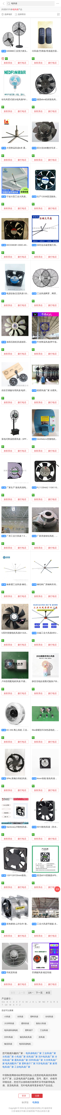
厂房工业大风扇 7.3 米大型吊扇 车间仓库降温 (28, 536)
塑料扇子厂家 (28, 1063)
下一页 (39, 992)
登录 (24, 1096)
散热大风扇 (41, 1023)
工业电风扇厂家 (22, 1067)
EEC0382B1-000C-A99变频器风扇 (22, 245)
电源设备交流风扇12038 (18, 293)
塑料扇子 (29, 1030)
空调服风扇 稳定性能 (41, 972)
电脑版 (35, 1102)
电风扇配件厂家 (13, 1063)
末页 (48, 992)
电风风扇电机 (25, 1044)
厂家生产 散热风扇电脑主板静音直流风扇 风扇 (28, 487)
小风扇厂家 (20, 1056)
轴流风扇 (8, 1044)
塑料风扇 (34, 1016)
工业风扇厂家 (49, 1053)
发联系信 (8, 63)
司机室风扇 (12, 972)
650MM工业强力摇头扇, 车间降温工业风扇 (26, 51)
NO (43, 1002)
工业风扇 (44, 1030)
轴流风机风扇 (26, 1037)
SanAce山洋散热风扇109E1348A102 (24, 827)
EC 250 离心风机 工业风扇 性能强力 (23, 730)
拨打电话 (22, 63)
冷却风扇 (49, 1016)
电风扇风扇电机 (11, 1030)
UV (6, 1005)
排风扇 (42, 1037)
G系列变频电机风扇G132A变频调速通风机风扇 (23, 633)
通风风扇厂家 (21, 1060)
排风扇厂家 (32, 1056)
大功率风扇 (9, 1023)
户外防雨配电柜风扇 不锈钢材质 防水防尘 (21, 681)
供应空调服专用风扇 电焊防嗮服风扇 (18, 390)
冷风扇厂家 (8, 1056)
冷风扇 (20, 1016)
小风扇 (7, 1016)
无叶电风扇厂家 (46, 1056)
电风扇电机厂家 (34, 1053)
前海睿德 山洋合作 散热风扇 (20, 924)
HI (27, 1002)
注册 (37, 1096)
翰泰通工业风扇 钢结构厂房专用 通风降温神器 (28, 584)
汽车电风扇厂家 (44, 1063)
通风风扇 (25, 1023)
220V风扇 (8, 1037)
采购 (57, 889)
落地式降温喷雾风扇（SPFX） (15, 439)
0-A (3, 1002)
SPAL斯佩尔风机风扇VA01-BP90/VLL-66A (26, 778)
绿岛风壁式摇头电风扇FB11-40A (16, 99)
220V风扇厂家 (36, 1060)
